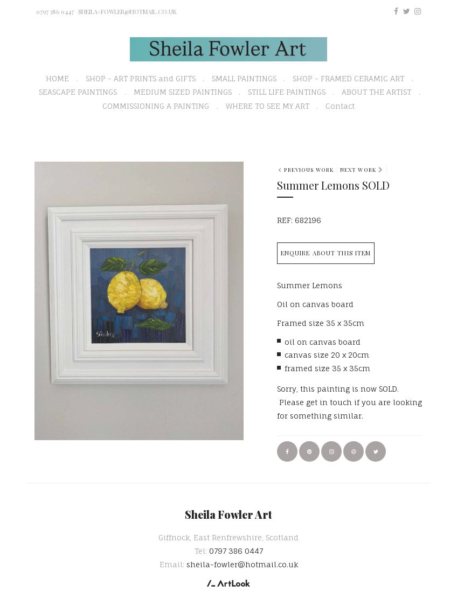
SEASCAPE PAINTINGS (78, 91)
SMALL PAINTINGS (244, 78)
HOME (57, 78)
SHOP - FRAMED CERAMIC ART (348, 78)
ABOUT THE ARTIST (376, 91)
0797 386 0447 (55, 12)
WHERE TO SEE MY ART (267, 105)
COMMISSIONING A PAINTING (155, 105)
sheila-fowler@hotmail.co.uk (127, 12)
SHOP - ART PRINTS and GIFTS (141, 78)
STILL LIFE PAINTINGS (287, 91)
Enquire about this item (326, 253)
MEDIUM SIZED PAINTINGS (183, 91)
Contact (340, 105)
